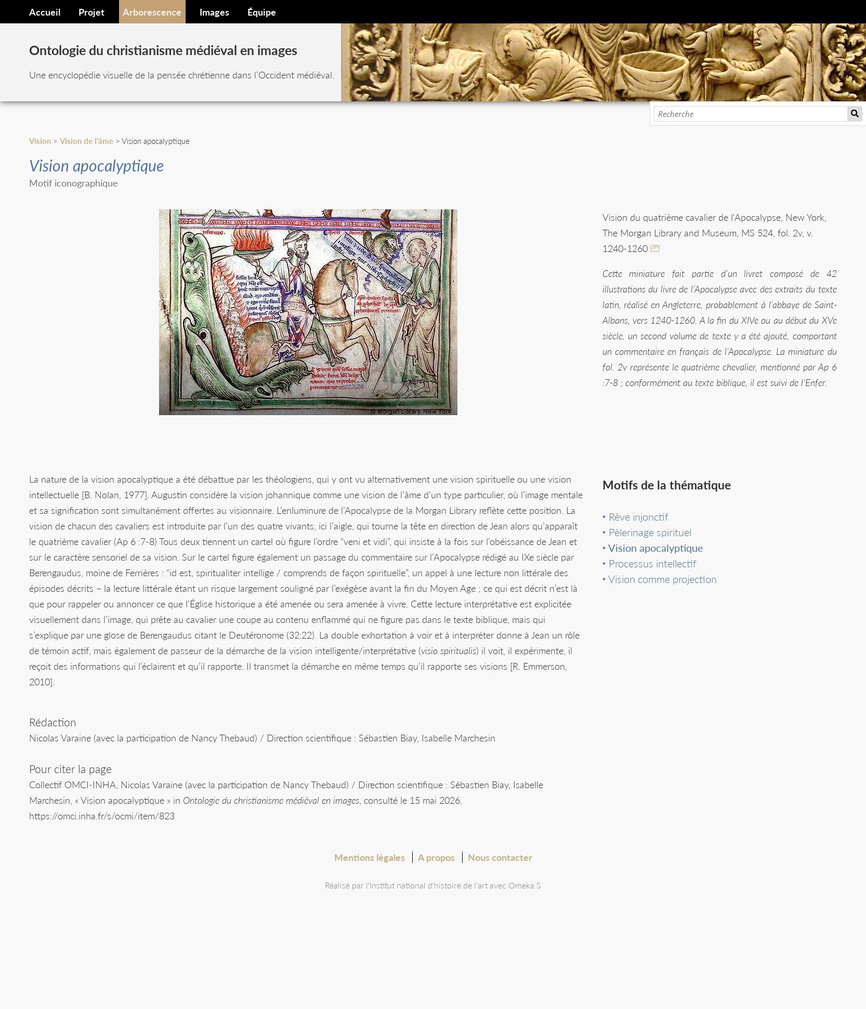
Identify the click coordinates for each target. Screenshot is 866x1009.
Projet (91, 12)
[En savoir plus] (656, 248)
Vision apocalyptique (655, 567)
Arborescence (152, 12)
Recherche (855, 114)
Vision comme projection (662, 598)
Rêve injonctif (638, 536)
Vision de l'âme (86, 140)
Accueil (44, 12)
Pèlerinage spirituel (650, 552)
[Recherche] (751, 114)
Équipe (261, 12)
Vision (40, 140)
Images (214, 12)
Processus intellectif (653, 583)
